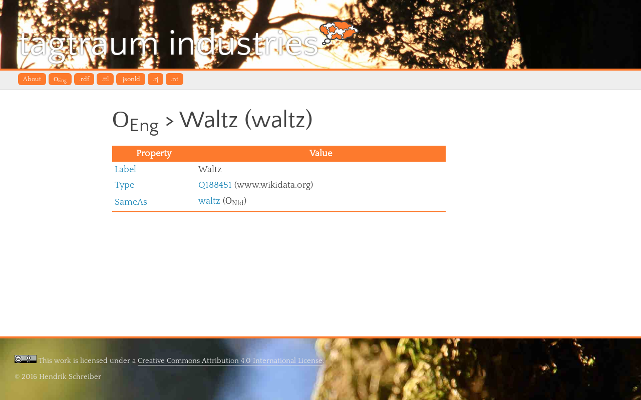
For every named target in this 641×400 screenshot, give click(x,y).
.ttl (105, 79)
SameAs (131, 202)
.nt (174, 79)
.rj (155, 79)
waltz (209, 201)
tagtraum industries (188, 42)
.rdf (84, 79)
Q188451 (215, 185)
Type (124, 185)
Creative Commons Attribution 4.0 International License (230, 360)
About (32, 79)
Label (125, 169)
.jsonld (130, 79)
